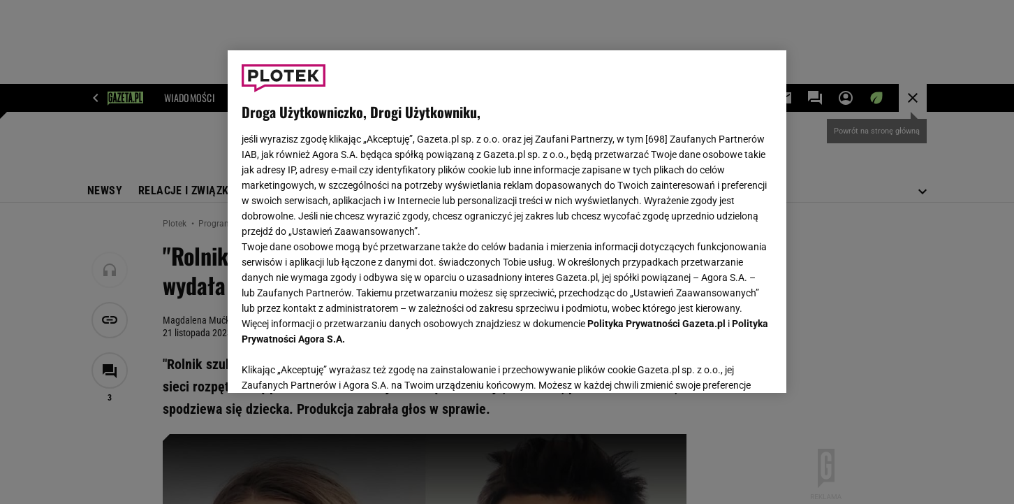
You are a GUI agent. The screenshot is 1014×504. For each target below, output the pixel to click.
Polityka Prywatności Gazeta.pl (656, 323)
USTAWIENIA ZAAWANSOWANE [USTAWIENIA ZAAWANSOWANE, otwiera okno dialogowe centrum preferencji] (333, 364)
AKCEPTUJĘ (725, 365)
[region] (507, 221)
